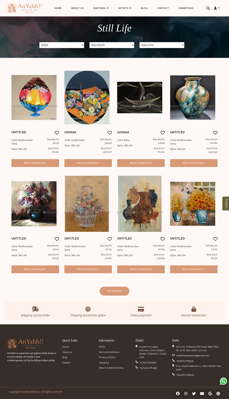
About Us (77, 8)
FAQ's (102, 346)
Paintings (101, 11)
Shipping (104, 362)
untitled (123, 132)
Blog (144, 8)
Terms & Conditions (109, 352)
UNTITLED (18, 132)
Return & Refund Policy (111, 367)
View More (114, 291)
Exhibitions (186, 8)
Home (57, 8)
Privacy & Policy (107, 357)
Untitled (70, 132)
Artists (125, 11)
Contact (163, 8)
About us (67, 352)
